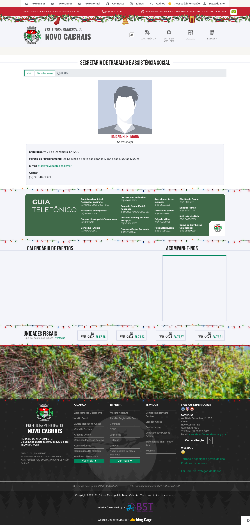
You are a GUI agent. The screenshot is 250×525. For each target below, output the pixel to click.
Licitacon (114, 446)
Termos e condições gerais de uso (203, 459)
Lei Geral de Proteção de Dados (201, 471)
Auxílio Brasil (81, 418)
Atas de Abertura (119, 413)
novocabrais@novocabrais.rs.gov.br (207, 434)
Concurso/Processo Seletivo (89, 440)
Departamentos (45, 73)
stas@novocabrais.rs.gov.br (55, 165)
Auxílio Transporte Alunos (87, 424)
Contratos (115, 424)
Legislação (115, 435)
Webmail (150, 451)
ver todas (60, 338)
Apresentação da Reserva (88, 413)
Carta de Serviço (83, 429)
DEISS (113, 429)
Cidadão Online (82, 435)
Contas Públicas (82, 446)
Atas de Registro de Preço (124, 418)
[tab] (131, 34)
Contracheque (153, 427)
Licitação (114, 440)
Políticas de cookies (194, 463)
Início (29, 73)
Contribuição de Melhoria (87, 451)
